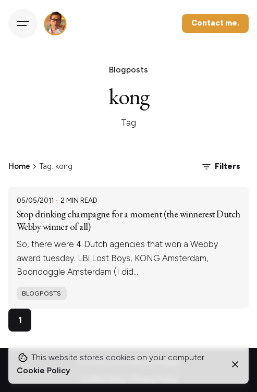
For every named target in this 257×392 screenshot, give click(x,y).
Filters (220, 167)
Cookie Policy (43, 370)
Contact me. (215, 23)
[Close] (235, 364)
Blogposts (41, 293)
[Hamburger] (23, 23)
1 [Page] (20, 320)
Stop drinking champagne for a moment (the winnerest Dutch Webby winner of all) (128, 220)
